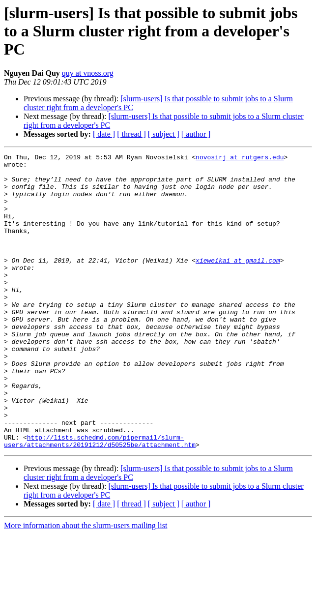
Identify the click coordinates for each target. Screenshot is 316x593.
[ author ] (196, 134)
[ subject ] (163, 134)
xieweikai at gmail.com (238, 282)
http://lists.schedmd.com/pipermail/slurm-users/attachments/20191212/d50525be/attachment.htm (100, 499)
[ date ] (104, 134)
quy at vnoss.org (88, 73)
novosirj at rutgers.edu (240, 158)
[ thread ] (131, 134)
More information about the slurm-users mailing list (85, 584)
